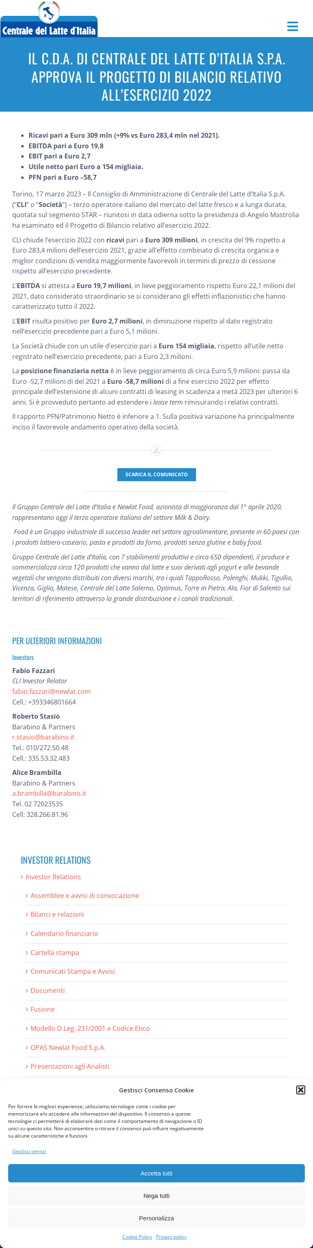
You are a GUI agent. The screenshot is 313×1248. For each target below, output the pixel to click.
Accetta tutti (156, 1173)
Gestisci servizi (29, 1151)
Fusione (43, 1009)
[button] (301, 1090)
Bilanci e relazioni (57, 914)
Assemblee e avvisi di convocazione (85, 895)
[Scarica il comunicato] (156, 474)
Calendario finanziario (64, 933)
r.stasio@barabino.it (43, 737)
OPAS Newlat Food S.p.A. (68, 1047)
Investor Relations (53, 876)
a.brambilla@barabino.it (49, 793)
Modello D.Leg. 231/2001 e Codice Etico (90, 1028)
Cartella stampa (55, 952)
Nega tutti (156, 1195)
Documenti (48, 990)
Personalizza (156, 1218)
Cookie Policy (137, 1236)
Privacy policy (171, 1236)
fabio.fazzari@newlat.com (51, 691)
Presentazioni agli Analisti (70, 1066)
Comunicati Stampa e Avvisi (73, 971)
